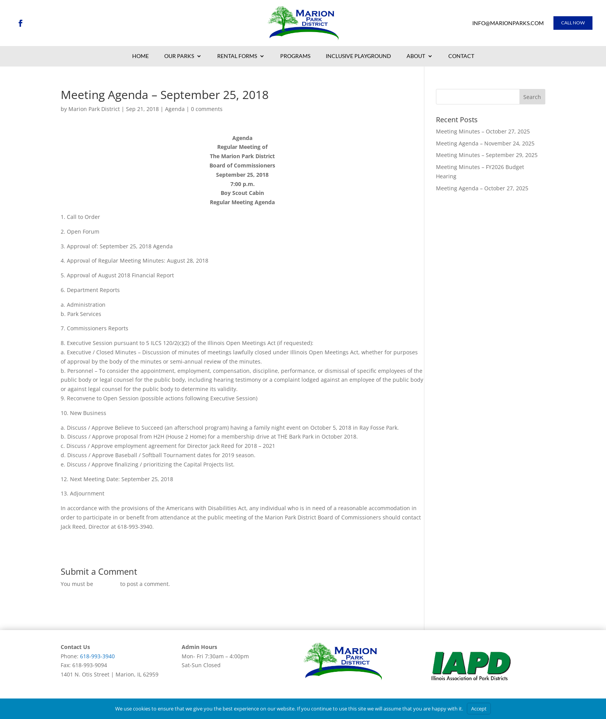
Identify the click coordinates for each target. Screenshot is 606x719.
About (416, 56)
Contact (461, 56)
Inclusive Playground (358, 56)
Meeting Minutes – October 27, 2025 (483, 131)
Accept (479, 708)
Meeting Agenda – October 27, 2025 (482, 188)
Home (140, 56)
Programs (295, 56)
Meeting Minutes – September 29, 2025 (487, 155)
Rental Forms (237, 56)
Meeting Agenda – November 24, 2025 (485, 143)
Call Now (573, 23)
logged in (107, 583)
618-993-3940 (97, 656)
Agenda (175, 109)
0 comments (207, 109)
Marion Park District (94, 109)
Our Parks (179, 56)
